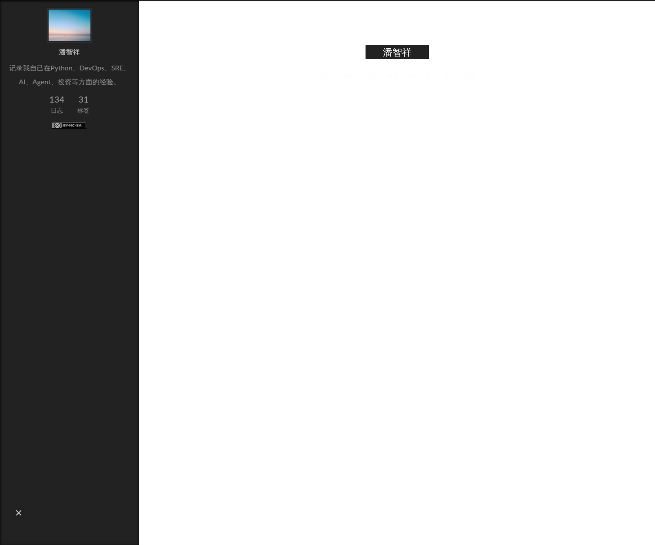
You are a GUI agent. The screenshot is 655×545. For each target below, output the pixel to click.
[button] (18, 512)
